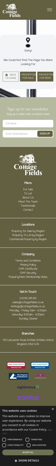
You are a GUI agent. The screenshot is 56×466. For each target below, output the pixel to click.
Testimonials (28, 205)
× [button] (53, 409)
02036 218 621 (27, 298)
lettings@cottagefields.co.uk (28, 306)
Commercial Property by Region (28, 239)
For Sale (28, 189)
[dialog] (28, 436)
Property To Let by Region (28, 235)
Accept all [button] (28, 452)
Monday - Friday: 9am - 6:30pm (28, 310)
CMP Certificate (28, 268)
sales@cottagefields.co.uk (28, 302)
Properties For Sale (28, 76)
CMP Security (28, 272)
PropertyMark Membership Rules (28, 277)
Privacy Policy (28, 264)
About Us (28, 197)
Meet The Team (28, 201)
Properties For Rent (46, 76)
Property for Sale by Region (28, 231)
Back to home (10, 76)
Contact (28, 209)
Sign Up (45, 133)
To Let (28, 193)
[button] (28, 460)
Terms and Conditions (28, 260)
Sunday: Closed (28, 318)
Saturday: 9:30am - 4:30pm (28, 314)
